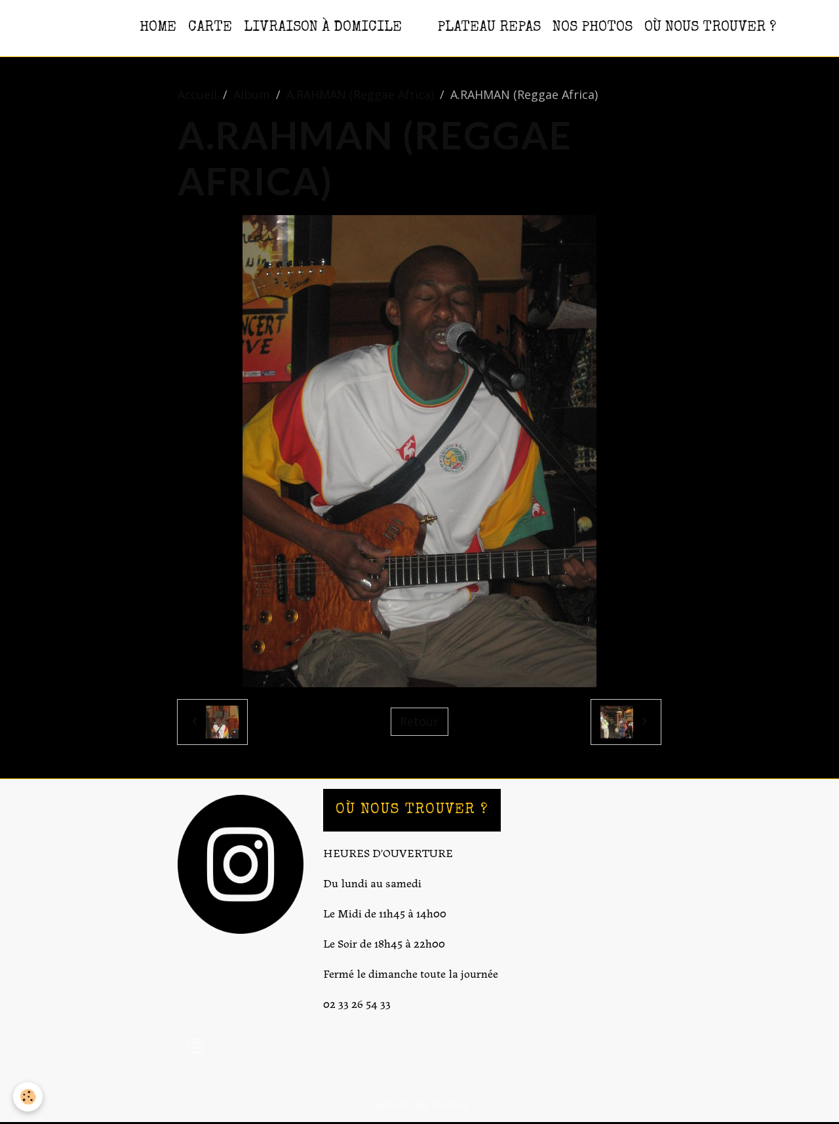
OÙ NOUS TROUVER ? (710, 28)
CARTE (210, 28)
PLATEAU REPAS (489, 28)
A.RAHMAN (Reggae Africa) (360, 94)
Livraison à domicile (323, 28)
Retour (419, 721)
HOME (158, 28)
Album (251, 94)
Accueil (197, 94)
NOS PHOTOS (593, 28)
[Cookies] (28, 1097)
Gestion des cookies (419, 1104)
